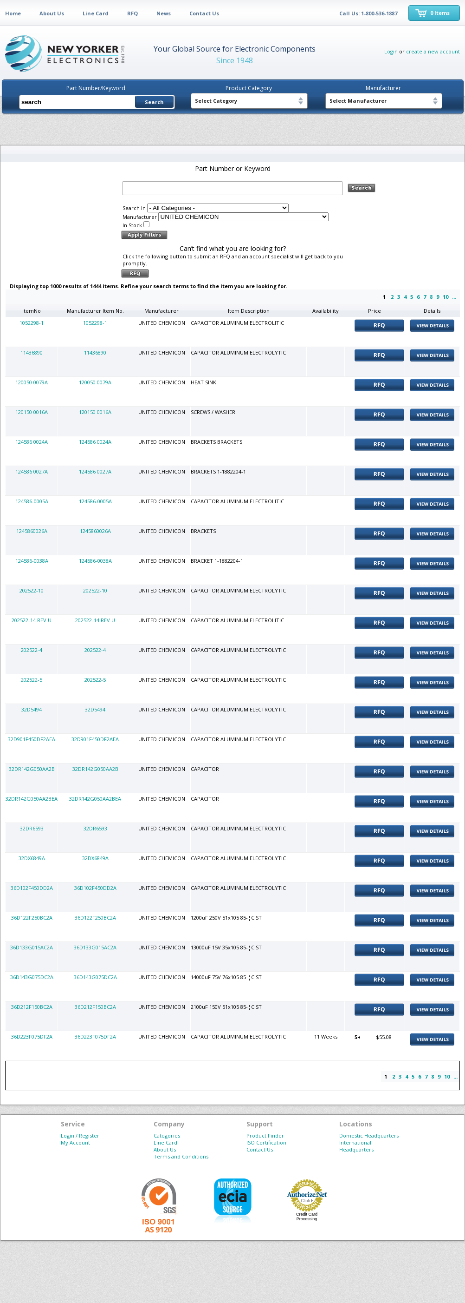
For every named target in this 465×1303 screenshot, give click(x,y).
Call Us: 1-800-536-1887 (368, 13)
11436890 (31, 352)
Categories (167, 1135)
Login (391, 51)
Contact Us (204, 13)
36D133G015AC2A (31, 947)
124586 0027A (31, 471)
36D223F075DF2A (31, 1036)
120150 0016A (31, 411)
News (163, 13)
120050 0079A (31, 382)
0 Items (440, 12)
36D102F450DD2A (32, 887)
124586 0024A (31, 441)
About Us (51, 13)
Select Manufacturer (358, 100)
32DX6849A (32, 858)
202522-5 (31, 679)
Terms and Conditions (181, 1156)
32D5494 (31, 709)
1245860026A (31, 530)
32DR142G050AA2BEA (32, 798)
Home (13, 13)
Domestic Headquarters (369, 1135)
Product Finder (265, 1135)
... (454, 296)
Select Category (216, 100)
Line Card (96, 13)
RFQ (132, 13)
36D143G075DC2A (31, 977)
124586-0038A (31, 560)
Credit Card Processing (306, 1216)
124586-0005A (31, 501)
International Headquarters (356, 1146)
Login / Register (80, 1135)
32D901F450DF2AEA (31, 739)
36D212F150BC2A (31, 1006)
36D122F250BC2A (31, 917)
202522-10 (31, 590)
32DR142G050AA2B (32, 768)
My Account (75, 1142)
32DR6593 (32, 828)
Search (154, 102)
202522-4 (31, 649)
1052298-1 (31, 322)
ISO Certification (266, 1142)
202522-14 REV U (32, 620)
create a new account (433, 51)
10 (445, 296)
